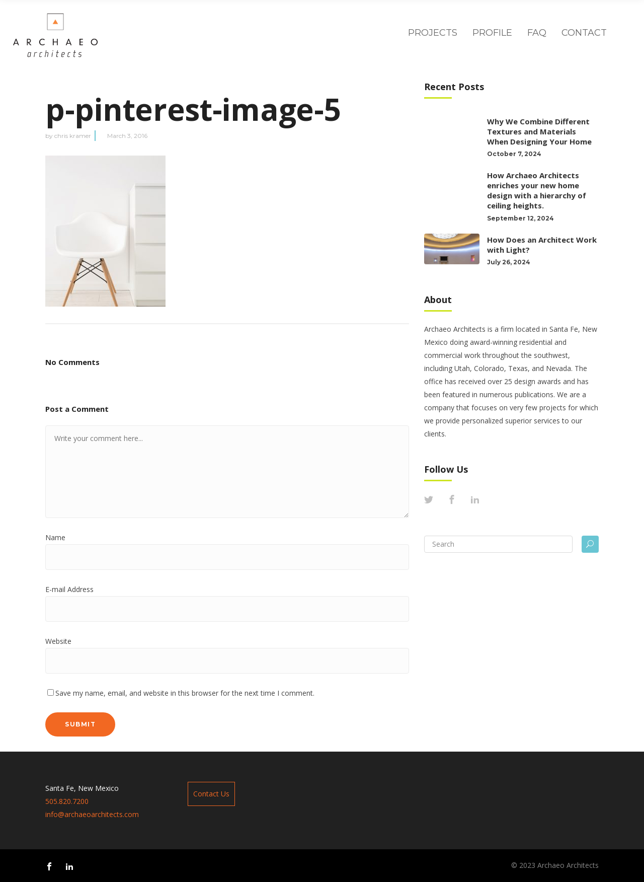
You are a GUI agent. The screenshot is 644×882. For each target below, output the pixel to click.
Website (58, 641)
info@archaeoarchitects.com (92, 814)
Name (55, 537)
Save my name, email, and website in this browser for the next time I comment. (184, 693)
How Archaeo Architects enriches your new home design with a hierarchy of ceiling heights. (536, 190)
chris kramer (72, 135)
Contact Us (211, 793)
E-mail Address (69, 589)
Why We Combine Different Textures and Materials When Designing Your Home (540, 131)
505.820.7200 (67, 801)
